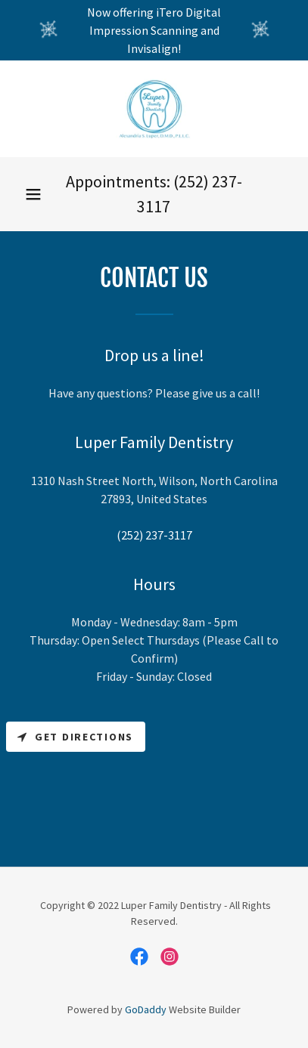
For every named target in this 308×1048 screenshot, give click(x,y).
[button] (33, 194)
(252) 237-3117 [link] (154, 535)
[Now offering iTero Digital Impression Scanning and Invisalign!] (154, 30)
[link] (154, 109)
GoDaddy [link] (145, 1009)
